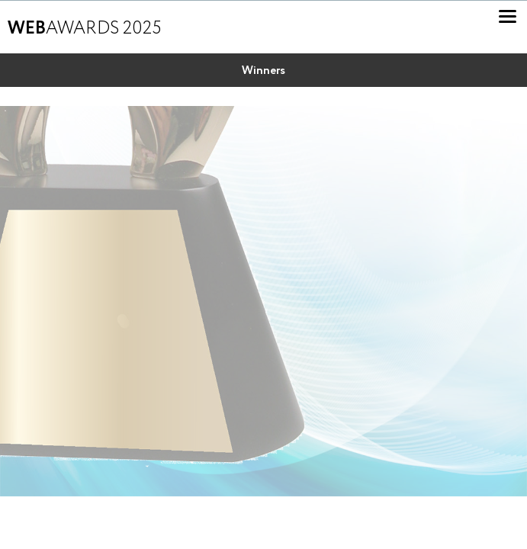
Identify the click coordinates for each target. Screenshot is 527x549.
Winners (263, 71)
